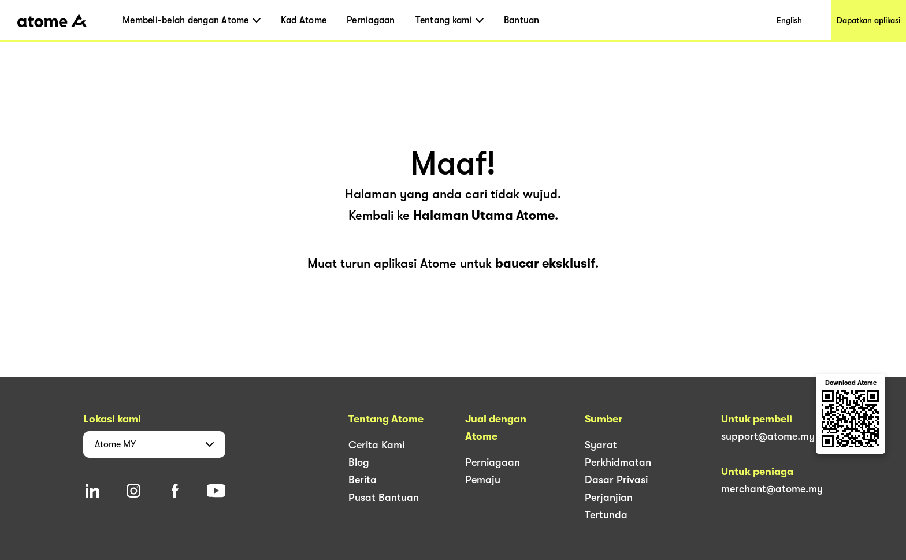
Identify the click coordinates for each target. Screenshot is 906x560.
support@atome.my (768, 436)
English (789, 20)
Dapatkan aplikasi (868, 20)
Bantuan (522, 20)
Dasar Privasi (616, 479)
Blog (358, 462)
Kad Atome (303, 20)
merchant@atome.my (772, 489)
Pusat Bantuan (383, 497)
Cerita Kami (376, 445)
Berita (362, 479)
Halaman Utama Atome (484, 215)
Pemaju (482, 479)
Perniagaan (371, 20)
